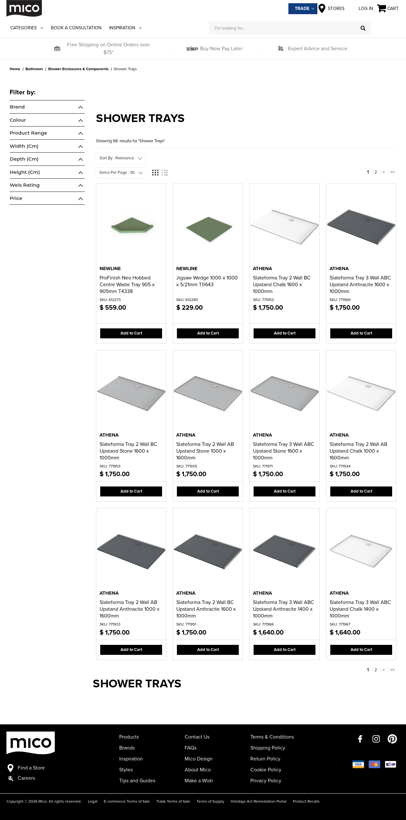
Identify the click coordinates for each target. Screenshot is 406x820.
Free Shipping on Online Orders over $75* (108, 49)
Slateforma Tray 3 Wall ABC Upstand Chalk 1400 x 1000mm (360, 609)
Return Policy (265, 759)
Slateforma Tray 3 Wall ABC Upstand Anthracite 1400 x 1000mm (283, 609)
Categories (26, 28)
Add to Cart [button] (131, 333)
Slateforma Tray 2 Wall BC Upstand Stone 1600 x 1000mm (128, 451)
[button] (57, 48)
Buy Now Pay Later (220, 48)
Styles (126, 770)
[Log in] (385, 28)
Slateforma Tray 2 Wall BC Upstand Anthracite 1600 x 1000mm (206, 609)
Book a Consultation (76, 28)
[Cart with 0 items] (388, 8)
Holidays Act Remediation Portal (258, 801)
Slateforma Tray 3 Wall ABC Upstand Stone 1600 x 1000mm (283, 451)
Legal (92, 801)
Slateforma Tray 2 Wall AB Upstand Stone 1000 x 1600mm (205, 451)
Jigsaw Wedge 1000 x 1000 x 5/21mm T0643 (207, 281)
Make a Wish (199, 781)
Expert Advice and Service (317, 48)
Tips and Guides (137, 781)
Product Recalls (306, 801)
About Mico (198, 770)
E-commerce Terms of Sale (127, 801)
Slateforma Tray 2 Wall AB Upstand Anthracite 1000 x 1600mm (130, 609)
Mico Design (199, 759)
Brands (127, 748)
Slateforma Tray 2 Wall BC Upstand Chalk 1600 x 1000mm (282, 285)
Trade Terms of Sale (173, 801)
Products (129, 737)
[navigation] (47, 147)
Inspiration (125, 28)
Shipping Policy (267, 748)
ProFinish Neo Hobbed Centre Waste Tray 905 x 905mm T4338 (127, 285)
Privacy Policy (265, 781)
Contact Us (197, 737)
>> (392, 172)
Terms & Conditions (272, 737)
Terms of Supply (210, 801)
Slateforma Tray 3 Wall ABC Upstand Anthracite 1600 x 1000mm (360, 285)
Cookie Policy (265, 770)
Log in (360, 8)
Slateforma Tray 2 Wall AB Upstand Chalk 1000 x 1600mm (358, 451)
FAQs (191, 748)
